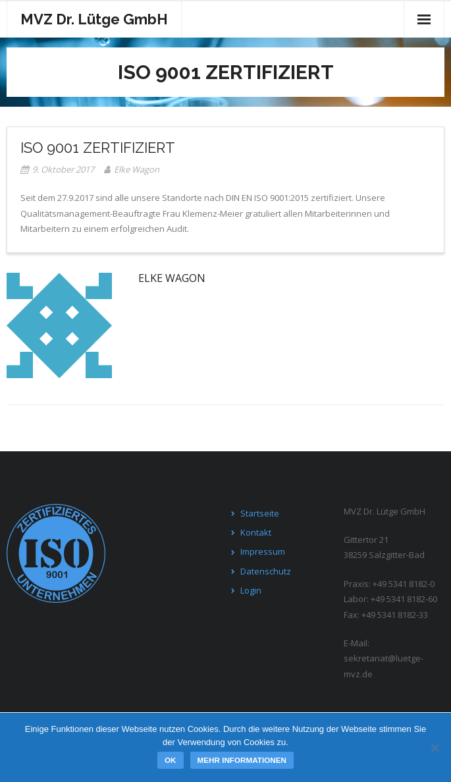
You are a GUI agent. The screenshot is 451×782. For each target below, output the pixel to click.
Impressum (262, 551)
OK (170, 760)
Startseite (259, 513)
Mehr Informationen (242, 760)
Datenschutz (265, 571)
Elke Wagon (136, 169)
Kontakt (255, 532)
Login (250, 590)
